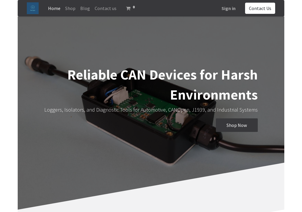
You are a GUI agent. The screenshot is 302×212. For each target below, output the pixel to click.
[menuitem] (54, 8)
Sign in (228, 8)
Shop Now (236, 125)
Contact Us (260, 8)
